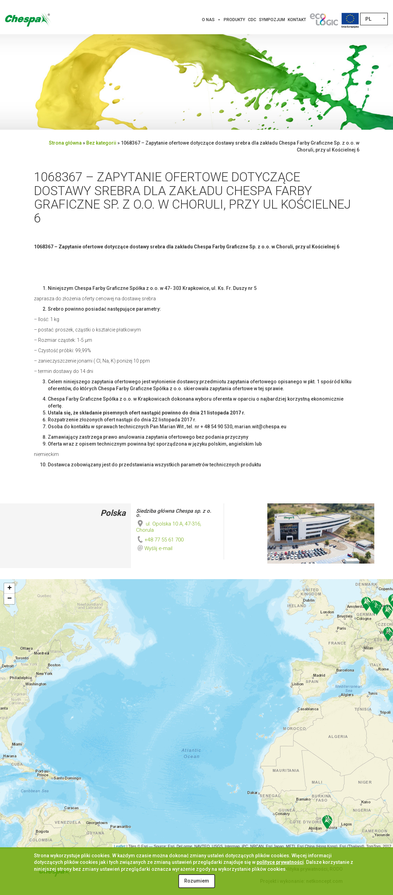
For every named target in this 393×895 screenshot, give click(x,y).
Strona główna (65, 143)
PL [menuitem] (368, 19)
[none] (374, 19)
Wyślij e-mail (158, 548)
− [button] (9, 599)
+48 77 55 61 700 (160, 540)
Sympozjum (272, 19)
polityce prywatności (280, 862)
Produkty (234, 19)
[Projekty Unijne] (350, 20)
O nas (211, 20)
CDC (252, 19)
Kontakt (297, 19)
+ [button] (9, 588)
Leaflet (119, 846)
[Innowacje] (323, 20)
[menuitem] (374, 19)
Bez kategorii (101, 143)
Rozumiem (196, 881)
